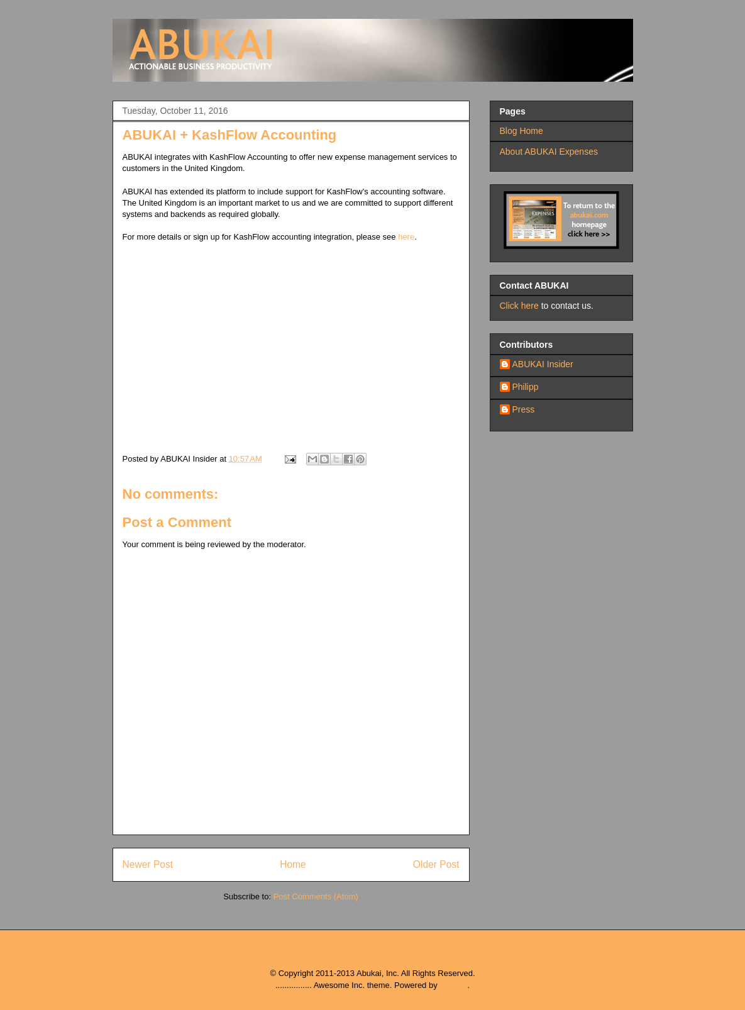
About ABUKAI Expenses (549, 152)
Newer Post (148, 864)
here (406, 236)
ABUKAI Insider (542, 364)
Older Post (436, 864)
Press (523, 409)
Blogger (453, 985)
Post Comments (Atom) (315, 896)
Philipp (525, 387)
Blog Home (521, 131)
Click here (519, 306)
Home (293, 864)
